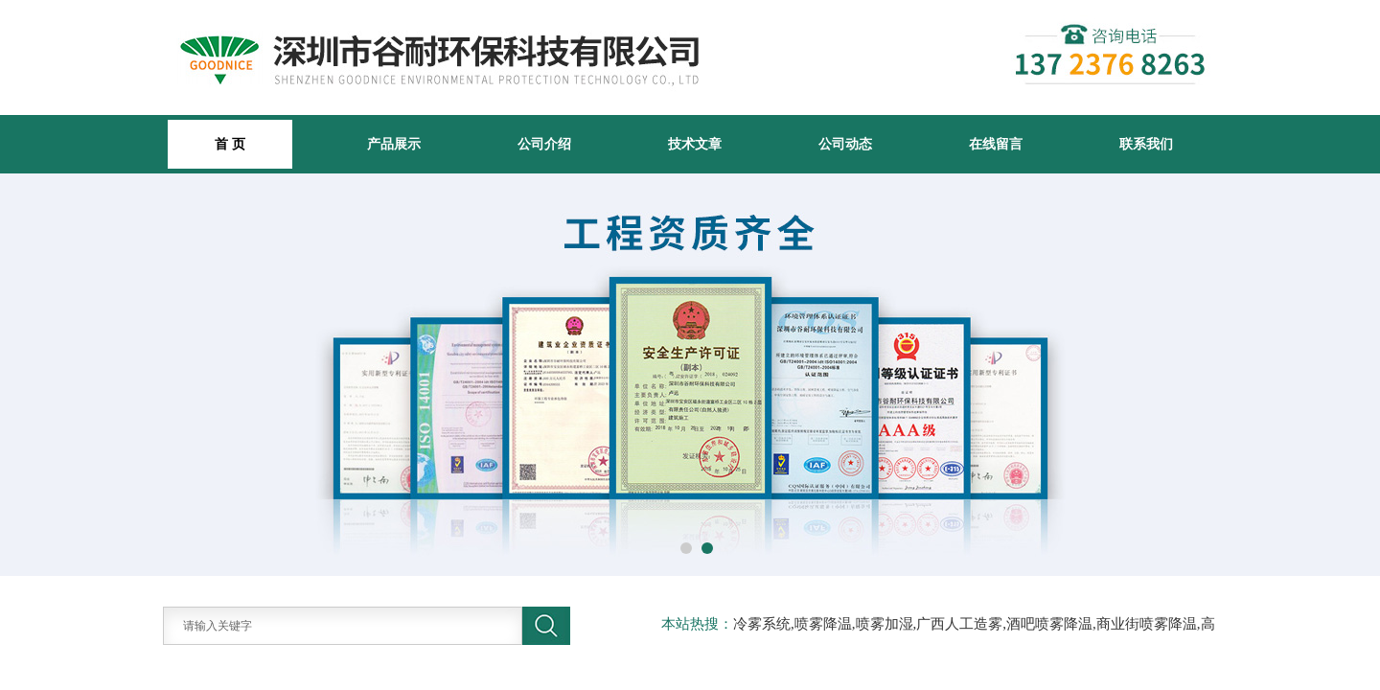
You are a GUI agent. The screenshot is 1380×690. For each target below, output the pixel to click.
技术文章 (695, 143)
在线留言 (996, 143)
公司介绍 (544, 143)
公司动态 (845, 143)
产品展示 (394, 143)
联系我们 (1146, 143)
